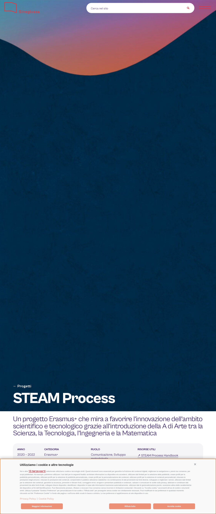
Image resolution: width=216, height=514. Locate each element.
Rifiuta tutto (130, 506)
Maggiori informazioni (42, 506)
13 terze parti (37, 471)
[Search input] (113, 8)
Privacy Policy (28, 498)
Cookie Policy (46, 498)
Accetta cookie (174, 506)
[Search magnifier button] (188, 8)
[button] (195, 464)
